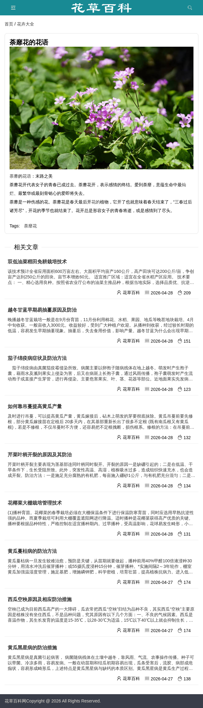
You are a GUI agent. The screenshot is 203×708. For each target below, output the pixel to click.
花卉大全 (25, 24)
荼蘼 (14, 176)
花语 (26, 176)
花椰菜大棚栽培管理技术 (35, 502)
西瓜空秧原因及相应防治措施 (40, 599)
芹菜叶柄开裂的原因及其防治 (40, 454)
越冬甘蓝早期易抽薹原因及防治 (42, 310)
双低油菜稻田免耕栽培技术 (40, 261)
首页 (9, 24)
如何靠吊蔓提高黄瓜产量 (38, 406)
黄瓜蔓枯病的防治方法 (32, 551)
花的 (95, 201)
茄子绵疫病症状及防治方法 (37, 358)
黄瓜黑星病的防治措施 (32, 647)
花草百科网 (15, 700)
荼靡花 (30, 225)
